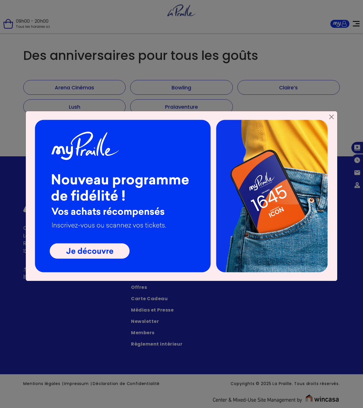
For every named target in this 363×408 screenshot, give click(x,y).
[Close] (331, 116)
